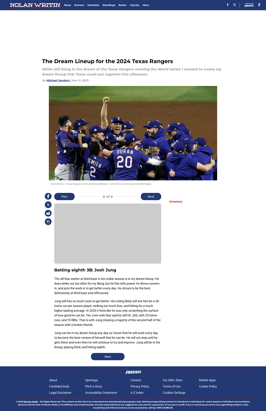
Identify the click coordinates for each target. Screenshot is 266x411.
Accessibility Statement (101, 392)
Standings (108, 5)
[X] (234, 4)
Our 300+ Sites (172, 380)
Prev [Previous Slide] (64, 196)
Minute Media (31, 401)
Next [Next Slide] (151, 196)
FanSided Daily (59, 386)
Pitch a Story (93, 386)
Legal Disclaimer (60, 392)
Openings (91, 380)
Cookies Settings (174, 392)
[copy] (48, 221)
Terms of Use (172, 386)
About (53, 380)
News (67, 5)
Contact (136, 380)
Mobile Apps (207, 380)
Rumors (79, 5)
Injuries (134, 5)
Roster (123, 5)
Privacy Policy (140, 386)
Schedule (93, 5)
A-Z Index (137, 392)
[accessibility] (259, 4)
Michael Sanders (58, 80)
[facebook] (228, 4)
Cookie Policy (208, 386)
